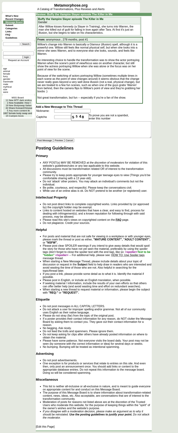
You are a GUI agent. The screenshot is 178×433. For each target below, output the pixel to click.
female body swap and (20, 113)
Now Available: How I (20, 103)
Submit (9, 25)
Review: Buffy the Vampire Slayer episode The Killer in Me (74, 14)
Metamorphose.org (71, 5)
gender (6, 79)
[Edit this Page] (45, 426)
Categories (11, 28)
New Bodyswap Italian (20, 105)
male (5, 84)
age (5, 68)
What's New (11, 16)
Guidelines (11, 38)
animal (6, 71)
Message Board (14, 22)
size (5, 89)
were (5, 92)
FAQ (7, 34)
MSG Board (18, 97)
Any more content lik (19, 110)
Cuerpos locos (16, 116)
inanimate (8, 81)
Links (8, 31)
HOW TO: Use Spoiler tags (127, 255)
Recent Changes (14, 19)
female (6, 73)
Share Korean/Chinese (20, 108)
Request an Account (18, 60)
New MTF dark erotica (20, 100)
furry (5, 76)
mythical (7, 87)
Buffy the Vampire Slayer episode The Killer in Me (70, 19)
